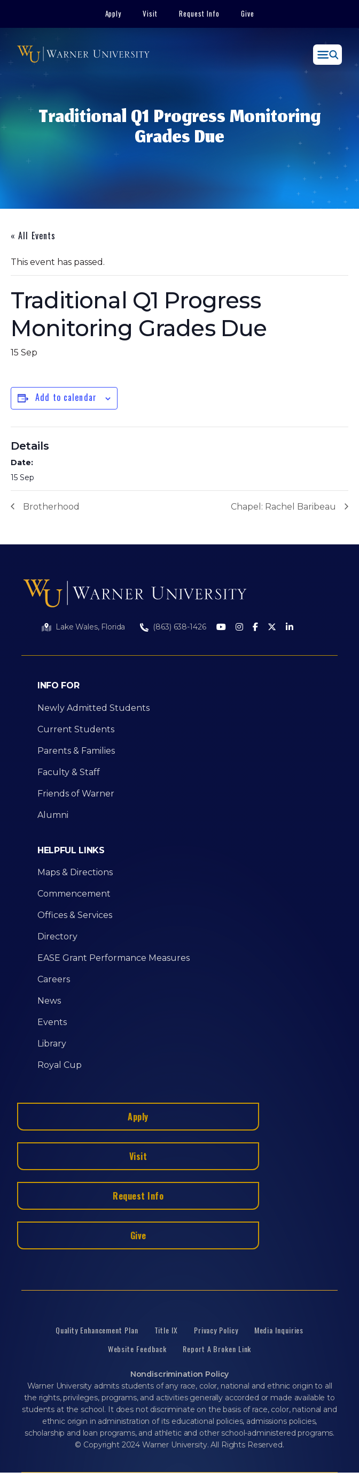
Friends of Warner (75, 793)
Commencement (74, 894)
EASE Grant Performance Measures (113, 958)
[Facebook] (255, 627)
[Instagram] (239, 627)
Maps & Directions (75, 872)
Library (51, 1043)
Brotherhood (51, 507)
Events (52, 1022)
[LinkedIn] (289, 627)
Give (247, 13)
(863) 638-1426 (179, 627)
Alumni (52, 815)
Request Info (199, 13)
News (49, 1001)
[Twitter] (272, 627)
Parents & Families (76, 751)
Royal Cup (59, 1065)
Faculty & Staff (68, 772)
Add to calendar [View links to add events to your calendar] (66, 397)
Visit (150, 13)
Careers (53, 979)
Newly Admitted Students (93, 708)
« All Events (33, 235)
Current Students (75, 729)
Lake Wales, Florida (90, 627)
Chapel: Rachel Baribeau (283, 507)
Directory (57, 936)
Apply (113, 13)
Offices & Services (74, 915)
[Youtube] (221, 627)
